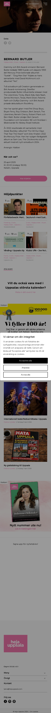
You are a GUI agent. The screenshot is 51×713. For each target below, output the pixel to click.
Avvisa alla (25, 375)
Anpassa (25, 368)
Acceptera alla (25, 360)
